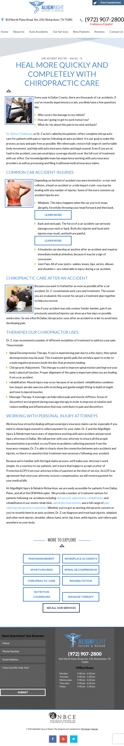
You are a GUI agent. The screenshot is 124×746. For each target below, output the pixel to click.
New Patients (81, 31)
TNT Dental (85, 729)
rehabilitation (95, 498)
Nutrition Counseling (41, 594)
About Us (18, 31)
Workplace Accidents (81, 558)
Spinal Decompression (80, 569)
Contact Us (116, 31)
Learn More (53, 214)
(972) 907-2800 (101, 21)
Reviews (99, 31)
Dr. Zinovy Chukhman (19, 133)
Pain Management (41, 558)
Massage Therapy (81, 596)
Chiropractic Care (41, 580)
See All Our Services (61, 607)
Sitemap (94, 729)
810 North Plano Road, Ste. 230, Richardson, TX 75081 (36, 19)
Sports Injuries (41, 569)
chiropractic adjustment (71, 498)
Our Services (60, 31)
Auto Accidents (38, 31)
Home (4, 31)
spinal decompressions (67, 503)
